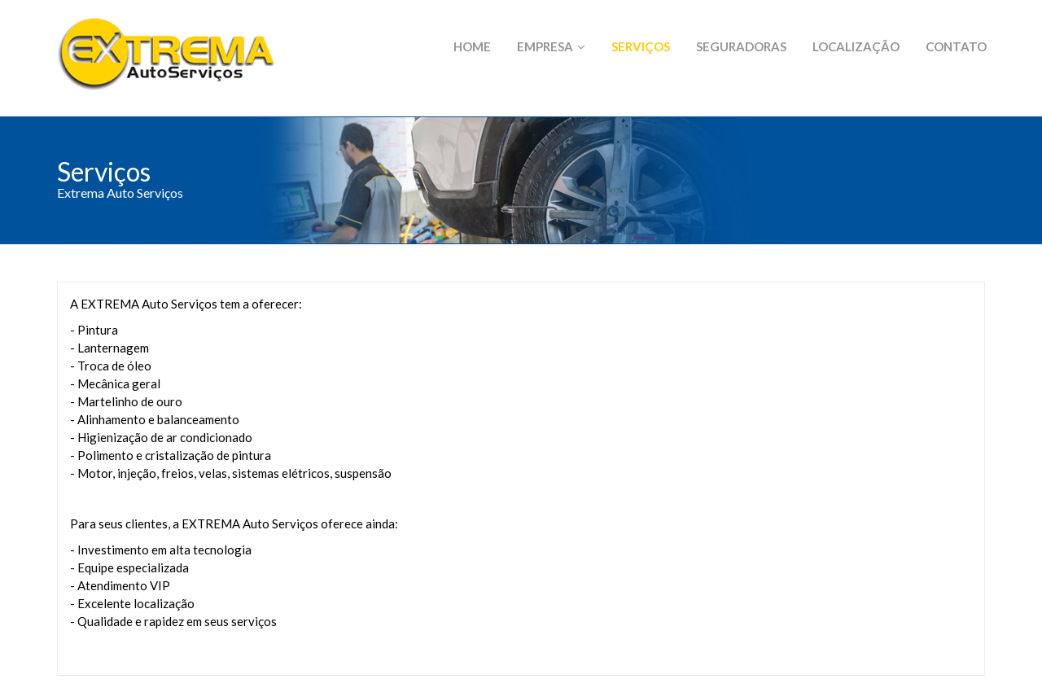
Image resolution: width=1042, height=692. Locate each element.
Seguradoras (741, 46)
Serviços (640, 46)
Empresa (551, 46)
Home (472, 46)
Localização (856, 46)
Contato (956, 46)
